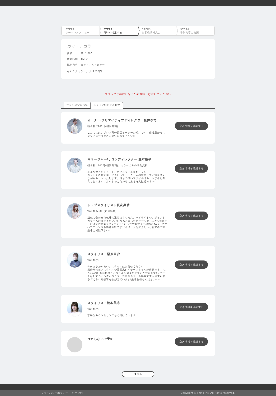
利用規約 (77, 392)
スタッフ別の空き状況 (106, 104)
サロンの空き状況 (77, 104)
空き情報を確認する (191, 125)
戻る (139, 374)
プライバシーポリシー (54, 392)
